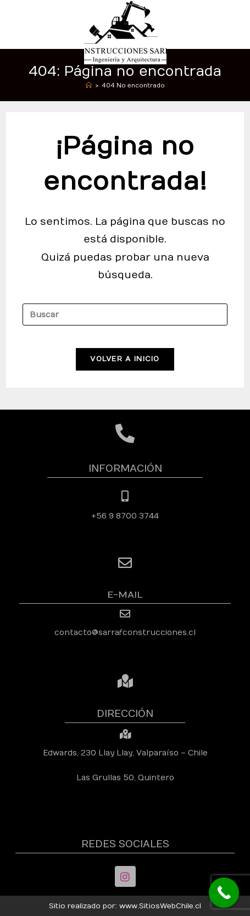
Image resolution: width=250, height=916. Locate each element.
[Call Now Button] (224, 893)
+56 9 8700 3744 (125, 516)
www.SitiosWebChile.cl (160, 906)
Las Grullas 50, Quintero (125, 777)
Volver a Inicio (125, 359)
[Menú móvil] (238, 24)
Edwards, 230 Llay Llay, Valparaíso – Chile (125, 753)
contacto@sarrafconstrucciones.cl (125, 632)
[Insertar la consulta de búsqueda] (125, 314)
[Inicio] (89, 85)
